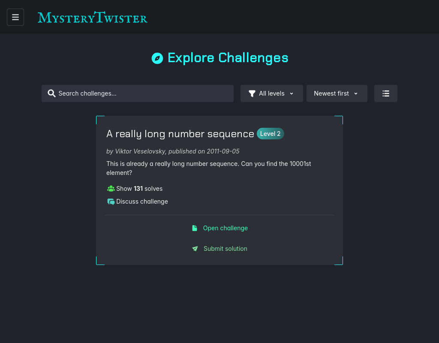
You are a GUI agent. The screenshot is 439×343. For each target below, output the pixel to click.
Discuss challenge (137, 201)
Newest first (337, 93)
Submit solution (219, 248)
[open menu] (15, 17)
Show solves (134, 188)
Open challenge (219, 228)
